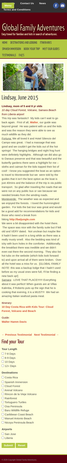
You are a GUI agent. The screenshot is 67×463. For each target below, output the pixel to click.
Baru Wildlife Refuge (15, 410)
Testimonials (9, 55)
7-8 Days (8, 353)
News (42, 3)
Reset (21, 445)
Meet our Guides (51, 49)
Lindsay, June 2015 (20, 98)
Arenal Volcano (12, 390)
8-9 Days (8, 357)
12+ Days (9, 365)
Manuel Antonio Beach (16, 418)
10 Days (8, 361)
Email (62, 5)
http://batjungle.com (22, 219)
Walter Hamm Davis (14, 321)
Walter (34, 122)
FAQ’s (21, 55)
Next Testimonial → (46, 334)
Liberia (7, 437)
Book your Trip (32, 49)
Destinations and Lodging (23, 42)
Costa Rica (10, 377)
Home (5, 42)
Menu (7, 5)
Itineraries (45, 42)
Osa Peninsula (12, 406)
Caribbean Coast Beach (17, 414)
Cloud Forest (11, 386)
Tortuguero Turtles (14, 402)
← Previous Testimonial (17, 334)
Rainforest (9, 398)
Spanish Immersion (11, 49)
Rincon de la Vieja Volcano (19, 394)
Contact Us (27, 3)
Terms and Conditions (17, 9)
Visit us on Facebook (56, 5)
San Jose (9, 434)
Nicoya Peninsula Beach (18, 422)
